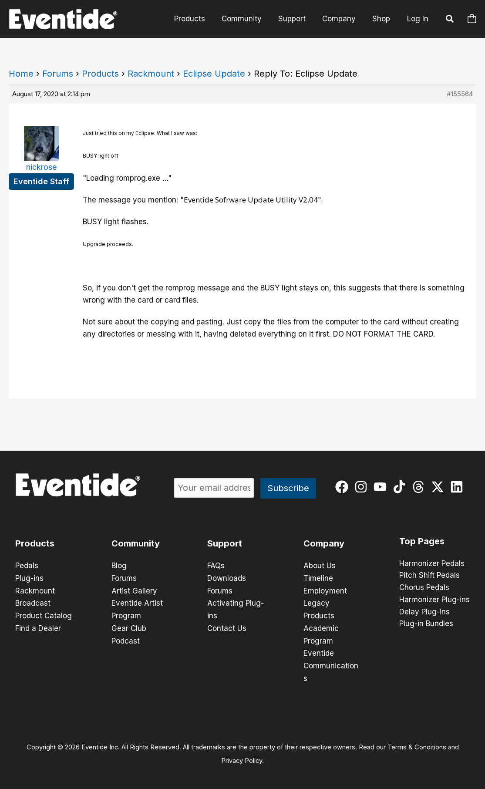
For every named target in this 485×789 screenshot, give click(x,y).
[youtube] (382, 486)
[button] (450, 20)
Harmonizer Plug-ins (434, 600)
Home (21, 73)
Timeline (318, 577)
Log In (417, 18)
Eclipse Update (214, 73)
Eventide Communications (330, 663)
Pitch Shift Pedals (429, 576)
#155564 (460, 94)
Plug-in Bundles (426, 624)
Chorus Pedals (424, 588)
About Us (319, 565)
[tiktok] (401, 486)
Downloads (226, 577)
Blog (119, 565)
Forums (57, 73)
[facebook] (343, 486)
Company (341, 18)
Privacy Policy (241, 757)
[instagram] (362, 486)
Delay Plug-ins (424, 612)
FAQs (216, 565)
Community (248, 18)
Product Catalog (43, 614)
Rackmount (151, 73)
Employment (325, 590)
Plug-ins (29, 577)
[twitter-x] (439, 486)
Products (197, 18)
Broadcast (33, 602)
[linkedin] (458, 486)
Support (296, 18)
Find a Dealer (38, 626)
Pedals (26, 565)
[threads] (420, 486)
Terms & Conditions (416, 744)
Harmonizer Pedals (432, 564)
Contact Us (226, 626)
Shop (382, 18)
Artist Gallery (134, 590)
